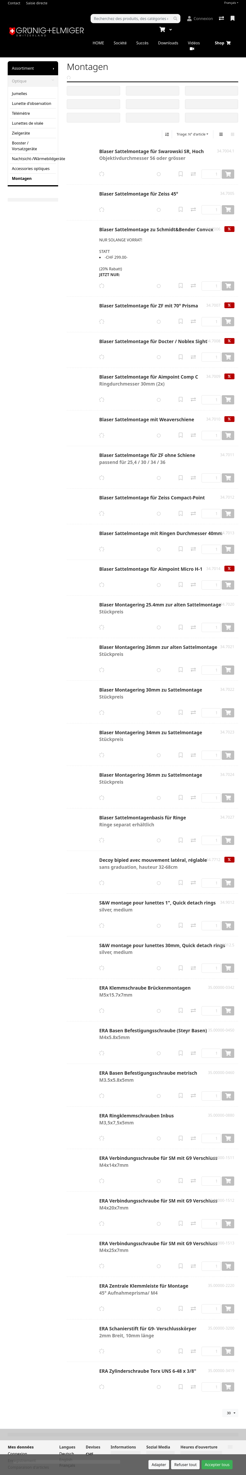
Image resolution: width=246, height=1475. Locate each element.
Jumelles (19, 93)
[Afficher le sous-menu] (53, 68)
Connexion (17, 1453)
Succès (142, 43)
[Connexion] (200, 18)
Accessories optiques (30, 168)
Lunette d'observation (31, 103)
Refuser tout (185, 1464)
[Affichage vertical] (221, 134)
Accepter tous (217, 1464)
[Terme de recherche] (131, 18)
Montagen (21, 178)
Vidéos (194, 45)
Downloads (168, 43)
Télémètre (21, 113)
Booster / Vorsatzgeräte (24, 145)
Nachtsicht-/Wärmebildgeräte (34, 158)
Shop (222, 43)
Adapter (159, 1464)
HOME (98, 43)
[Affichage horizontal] (232, 134)
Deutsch (66, 1453)
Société (120, 43)
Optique (33, 81)
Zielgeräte (21, 133)
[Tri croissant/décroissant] (167, 134)
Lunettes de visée (27, 123)
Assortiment (23, 68)
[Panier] (161, 29)
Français (230, 3)
